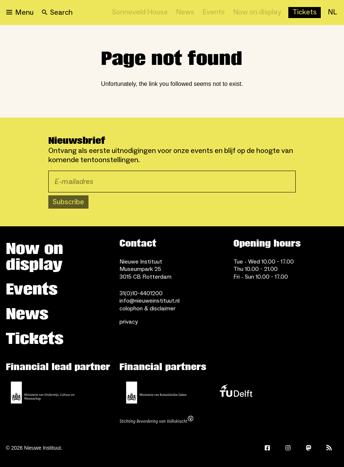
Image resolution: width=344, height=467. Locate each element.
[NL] (332, 12)
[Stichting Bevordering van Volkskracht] (156, 421)
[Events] (213, 12)
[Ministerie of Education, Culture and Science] (43, 392)
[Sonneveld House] (140, 12)
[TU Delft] (236, 392)
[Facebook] (267, 448)
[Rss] (329, 448)
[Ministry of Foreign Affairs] (156, 392)
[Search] (57, 12)
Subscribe (68, 202)
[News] (185, 12)
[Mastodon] (309, 448)
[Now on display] (257, 12)
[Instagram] (288, 448)
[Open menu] (20, 12)
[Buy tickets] (304, 12)
